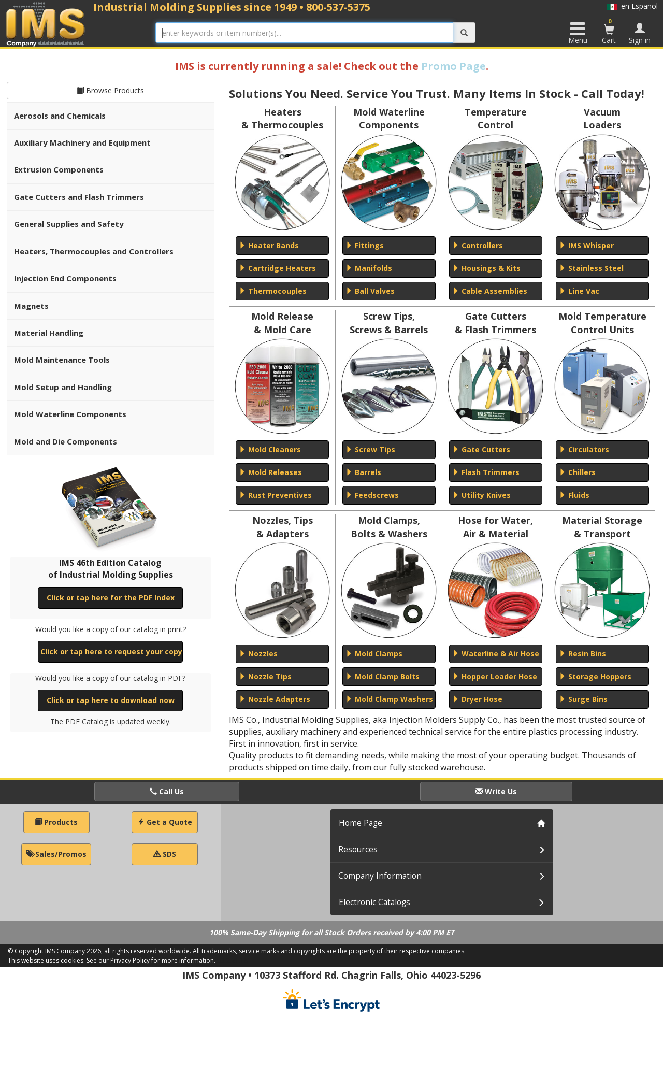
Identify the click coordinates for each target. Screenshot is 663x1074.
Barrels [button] (363, 472)
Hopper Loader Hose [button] (494, 676)
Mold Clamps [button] (373, 653)
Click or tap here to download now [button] (111, 700)
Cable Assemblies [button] (489, 291)
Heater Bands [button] (269, 245)
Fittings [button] (364, 245)
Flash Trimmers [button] (486, 472)
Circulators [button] (584, 449)
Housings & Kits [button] (486, 268)
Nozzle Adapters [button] (274, 699)
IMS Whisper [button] (586, 245)
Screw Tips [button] (370, 449)
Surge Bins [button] (583, 699)
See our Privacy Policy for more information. (151, 960)
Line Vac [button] (579, 291)
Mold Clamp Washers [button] (389, 699)
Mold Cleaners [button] (270, 449)
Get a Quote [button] (164, 822)
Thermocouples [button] (273, 291)
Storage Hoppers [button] (595, 676)
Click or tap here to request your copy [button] (111, 651)
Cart (609, 31)
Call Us (167, 791)
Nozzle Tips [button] (265, 676)
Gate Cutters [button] (481, 449)
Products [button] (56, 822)
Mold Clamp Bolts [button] (382, 676)
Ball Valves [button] (370, 291)
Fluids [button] (574, 495)
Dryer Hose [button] (477, 699)
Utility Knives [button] (481, 495)
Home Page (360, 823)
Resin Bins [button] (582, 653)
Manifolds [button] (368, 268)
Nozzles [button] (258, 653)
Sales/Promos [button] (56, 854)
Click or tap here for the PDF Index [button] (111, 598)
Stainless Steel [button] (591, 268)
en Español (632, 6)
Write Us (496, 791)
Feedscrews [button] (372, 495)
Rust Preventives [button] (275, 495)
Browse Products (110, 90)
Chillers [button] (577, 472)
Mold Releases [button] (270, 472)
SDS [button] (164, 854)
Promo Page (453, 66)
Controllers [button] (477, 245)
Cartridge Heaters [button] (277, 268)
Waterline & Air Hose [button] (495, 653)
